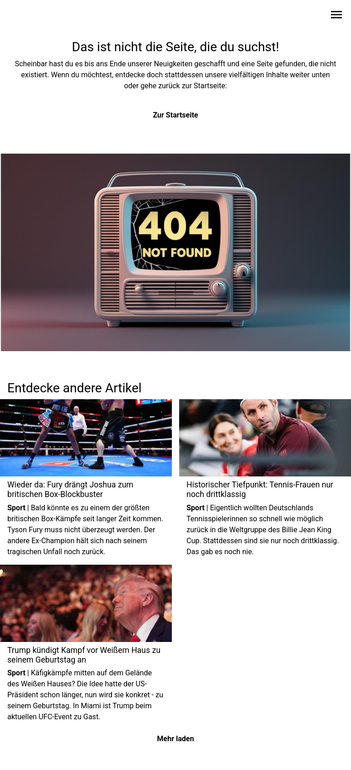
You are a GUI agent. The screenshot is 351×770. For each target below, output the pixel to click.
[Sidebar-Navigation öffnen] (336, 16)
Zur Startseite (175, 115)
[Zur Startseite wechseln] (29, 16)
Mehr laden (175, 738)
